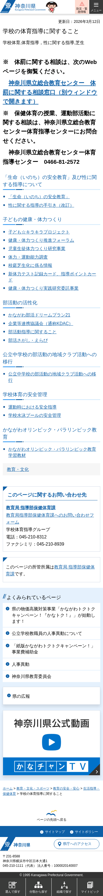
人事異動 (20, 664)
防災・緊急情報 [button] (81, 10)
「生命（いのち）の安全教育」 (39, 196)
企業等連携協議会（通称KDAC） (40, 323)
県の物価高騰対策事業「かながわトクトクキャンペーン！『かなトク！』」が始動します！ (53, 615)
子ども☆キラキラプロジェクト (39, 232)
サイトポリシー (86, 832)
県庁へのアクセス (77, 844)
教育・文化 (18, 469)
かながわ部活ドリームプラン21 (39, 315)
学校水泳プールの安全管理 (34, 415)
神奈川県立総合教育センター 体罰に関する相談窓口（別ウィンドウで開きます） (50, 92)
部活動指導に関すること (32, 331)
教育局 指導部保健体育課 (30, 507)
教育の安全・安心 (66, 788)
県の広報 (21, 696)
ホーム (8, 788)
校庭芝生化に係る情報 (30, 265)
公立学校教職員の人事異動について (47, 633)
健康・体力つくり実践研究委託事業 (43, 288)
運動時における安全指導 (32, 407)
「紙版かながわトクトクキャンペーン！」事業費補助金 (53, 648)
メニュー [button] (96, 10)
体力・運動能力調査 (28, 257)
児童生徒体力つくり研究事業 (36, 248)
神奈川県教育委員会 (31, 676)
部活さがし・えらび (28, 340)
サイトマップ (55, 832)
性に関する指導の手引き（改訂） (41, 205)
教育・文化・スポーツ (32, 788)
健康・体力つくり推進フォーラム (41, 240)
